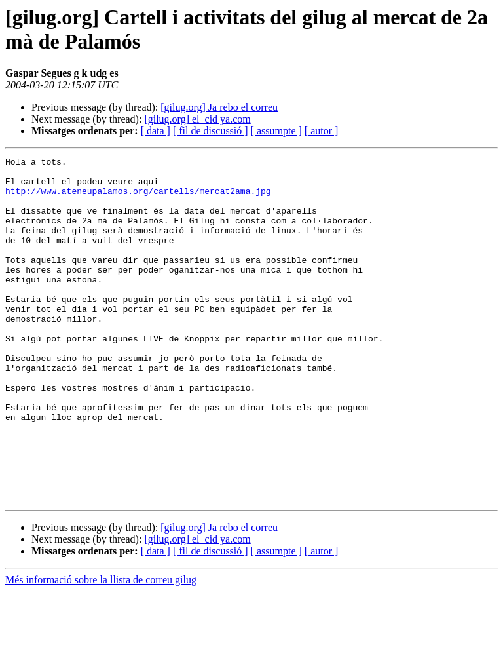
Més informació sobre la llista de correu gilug (100, 648)
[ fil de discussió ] (210, 130)
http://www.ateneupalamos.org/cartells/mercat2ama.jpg (138, 198)
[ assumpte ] (276, 130)
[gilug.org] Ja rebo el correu (219, 107)
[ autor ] (322, 130)
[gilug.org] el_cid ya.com (197, 119)
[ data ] (155, 130)
